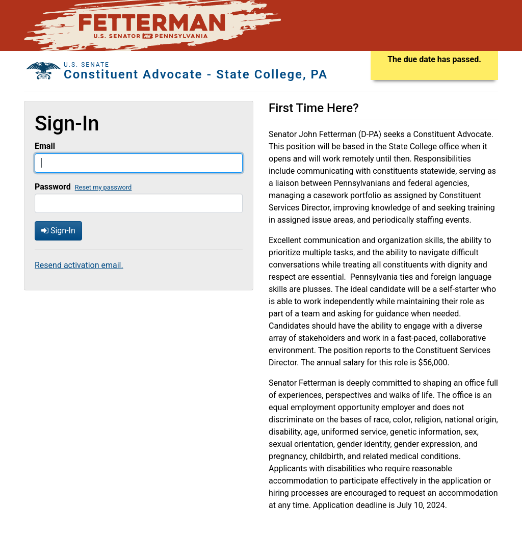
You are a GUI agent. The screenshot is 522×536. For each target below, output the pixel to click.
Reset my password (103, 187)
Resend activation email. (79, 265)
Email (45, 146)
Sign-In (58, 230)
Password (53, 187)
